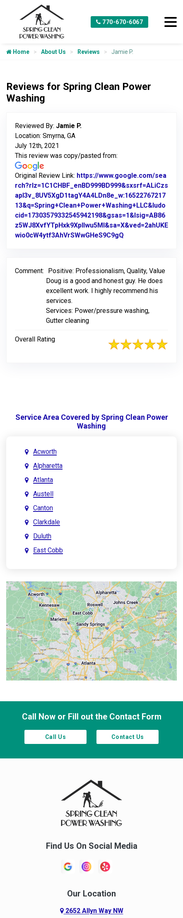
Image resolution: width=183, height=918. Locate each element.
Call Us (55, 737)
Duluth (42, 536)
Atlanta (43, 480)
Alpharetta (48, 466)
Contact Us (127, 737)
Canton (43, 508)
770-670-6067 (119, 22)
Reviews (88, 51)
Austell (43, 494)
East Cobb (48, 550)
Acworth (45, 451)
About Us (53, 51)
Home (17, 51)
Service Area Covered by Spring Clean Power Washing (91, 421)
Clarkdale (46, 522)
